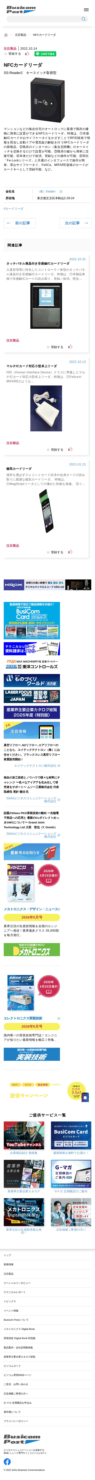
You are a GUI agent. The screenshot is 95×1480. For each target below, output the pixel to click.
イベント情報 (11, 1310)
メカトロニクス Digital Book (19, 1329)
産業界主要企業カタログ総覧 (19, 1356)
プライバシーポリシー (16, 1421)
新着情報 (8, 1264)
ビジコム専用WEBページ (17, 1375)
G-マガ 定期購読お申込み (17, 1402)
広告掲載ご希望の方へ (16, 1393)
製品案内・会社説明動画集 (18, 1347)
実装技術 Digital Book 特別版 (19, 1338)
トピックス (10, 1301)
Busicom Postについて (16, 1319)
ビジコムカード (12, 1365)
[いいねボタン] (27, 53)
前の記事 (22, 223)
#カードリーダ (13, 208)
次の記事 (72, 223)
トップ (7, 1255)
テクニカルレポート (15, 1292)
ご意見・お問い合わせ (16, 1384)
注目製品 (20, 34)
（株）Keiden (47, 191)
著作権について (12, 1412)
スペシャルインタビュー (17, 1283)
